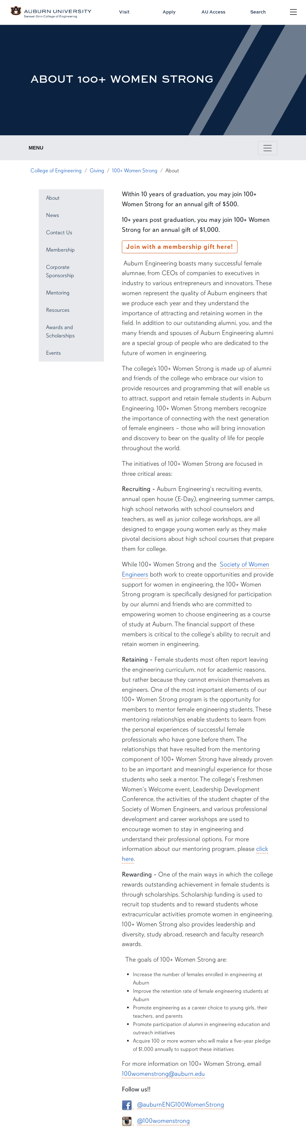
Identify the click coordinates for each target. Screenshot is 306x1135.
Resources (58, 310)
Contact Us (59, 232)
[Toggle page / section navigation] (267, 148)
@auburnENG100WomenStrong (180, 1104)
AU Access (213, 12)
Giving (97, 170)
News (52, 215)
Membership (60, 249)
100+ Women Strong (135, 170)
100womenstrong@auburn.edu (163, 1074)
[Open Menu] (293, 11)
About (53, 197)
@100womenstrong (163, 1121)
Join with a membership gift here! (179, 247)
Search (258, 12)
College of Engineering (56, 170)
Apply (169, 12)
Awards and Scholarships (60, 331)
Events (53, 352)
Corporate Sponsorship (60, 271)
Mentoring (58, 292)
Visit (124, 12)
